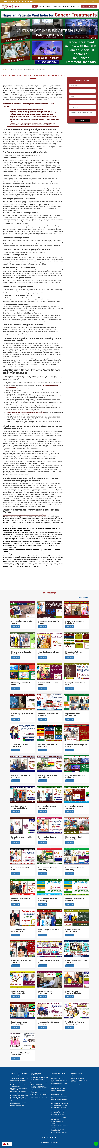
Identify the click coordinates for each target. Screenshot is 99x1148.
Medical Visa (75, 6)
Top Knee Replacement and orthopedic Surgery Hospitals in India (39, 1083)
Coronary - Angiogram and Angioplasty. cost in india (59, 1133)
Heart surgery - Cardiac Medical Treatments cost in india (57, 1115)
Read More (15, 627)
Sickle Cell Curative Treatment (77, 1078)
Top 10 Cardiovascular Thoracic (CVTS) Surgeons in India (18, 1089)
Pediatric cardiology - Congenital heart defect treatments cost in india (59, 1111)
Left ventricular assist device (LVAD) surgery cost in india (58, 1118)
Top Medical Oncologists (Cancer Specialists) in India (17, 1106)
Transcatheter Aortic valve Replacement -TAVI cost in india (59, 1126)
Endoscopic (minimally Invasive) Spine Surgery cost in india (59, 1084)
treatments (65, 6)
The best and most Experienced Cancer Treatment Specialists (25, 413)
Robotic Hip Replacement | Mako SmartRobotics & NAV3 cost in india (58, 1091)
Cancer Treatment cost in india (57, 1076)
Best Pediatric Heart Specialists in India (18, 1083)
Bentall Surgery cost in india (57, 1123)
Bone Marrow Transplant (76, 1084)
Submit (82, 120)
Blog (9, 69)
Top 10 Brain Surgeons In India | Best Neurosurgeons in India (18, 1085)
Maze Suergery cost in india (57, 1121)
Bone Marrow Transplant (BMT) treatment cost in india (57, 1130)
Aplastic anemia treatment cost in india (59, 1103)
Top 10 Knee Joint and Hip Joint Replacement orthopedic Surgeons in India (18, 1099)
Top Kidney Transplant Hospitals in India (39, 1077)
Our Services (56, 6)
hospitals (41, 6)
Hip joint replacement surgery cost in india (59, 1097)
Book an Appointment (89, 6)
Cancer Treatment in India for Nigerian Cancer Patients (28, 69)
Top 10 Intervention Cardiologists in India (19, 1095)
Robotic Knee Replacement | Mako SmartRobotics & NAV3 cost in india (58, 1087)
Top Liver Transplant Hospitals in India (39, 1097)
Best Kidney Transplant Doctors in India (18, 1076)
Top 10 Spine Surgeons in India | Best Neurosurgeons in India (18, 1103)
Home (4, 69)
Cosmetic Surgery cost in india (57, 1078)
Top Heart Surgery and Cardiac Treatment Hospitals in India (39, 1091)
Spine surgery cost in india (56, 1094)
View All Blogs (83, 597)
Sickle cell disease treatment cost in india (58, 1108)
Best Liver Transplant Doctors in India (18, 1080)
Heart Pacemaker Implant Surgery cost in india (59, 1081)
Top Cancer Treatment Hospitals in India (39, 1094)
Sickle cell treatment (75, 1076)
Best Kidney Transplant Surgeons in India (19, 1078)
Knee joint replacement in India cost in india (59, 1100)
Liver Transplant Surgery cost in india (59, 1105)
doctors (48, 6)
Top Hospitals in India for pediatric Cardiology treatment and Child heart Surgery (39, 1088)
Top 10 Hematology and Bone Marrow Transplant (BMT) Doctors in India (18, 1092)
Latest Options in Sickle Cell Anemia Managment (79, 1081)
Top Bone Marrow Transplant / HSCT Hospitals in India (38, 1080)
